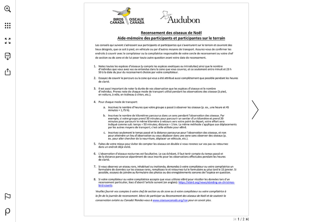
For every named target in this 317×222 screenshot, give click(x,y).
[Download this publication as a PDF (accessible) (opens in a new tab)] (7, 56)
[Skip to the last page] (247, 219)
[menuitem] (7, 17)
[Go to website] (99, 185)
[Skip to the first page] (235, 219)
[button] (7, 9)
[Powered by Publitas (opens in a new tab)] (7, 212)
